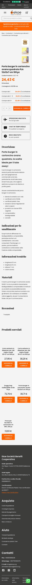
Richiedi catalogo (7, 538)
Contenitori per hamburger (10, 35)
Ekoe (3, 33)
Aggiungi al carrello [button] (8, 364)
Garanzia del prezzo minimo (11, 519)
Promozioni (11, 5)
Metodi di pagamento (9, 512)
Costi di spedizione (8, 506)
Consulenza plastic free (9, 541)
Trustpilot (6, 315)
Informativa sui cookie (5, 579)
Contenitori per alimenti (21, 33)
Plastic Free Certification (10, 493)
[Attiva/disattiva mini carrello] (27, 12)
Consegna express (8, 509)
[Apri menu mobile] (5, 12)
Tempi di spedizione (8, 535)
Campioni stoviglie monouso (11, 515)
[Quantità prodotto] (6, 108)
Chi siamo (3, 6)
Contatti (4, 545)
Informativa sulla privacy (15, 580)
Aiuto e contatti (26, 6)
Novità (19, 5)
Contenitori (9, 33)
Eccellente (6, 2)
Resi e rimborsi (6, 522)
